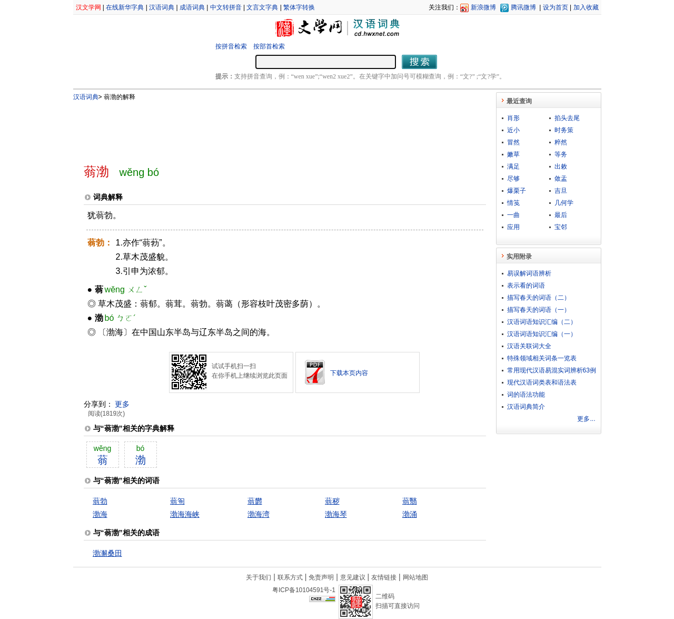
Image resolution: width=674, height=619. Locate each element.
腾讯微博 (523, 7)
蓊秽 (332, 501)
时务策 (563, 130)
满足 (513, 166)
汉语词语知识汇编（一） (542, 334)
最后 (560, 215)
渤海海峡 (185, 514)
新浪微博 (483, 7)
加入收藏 (586, 7)
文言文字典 (262, 7)
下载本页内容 (349, 373)
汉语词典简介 (526, 406)
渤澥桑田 (107, 553)
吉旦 (560, 190)
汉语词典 (161, 7)
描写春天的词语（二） (538, 297)
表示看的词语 (526, 285)
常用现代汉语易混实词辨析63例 (551, 370)
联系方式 (290, 577)
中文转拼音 (226, 7)
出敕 (560, 166)
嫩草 (513, 154)
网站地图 (415, 577)
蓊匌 (177, 501)
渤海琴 (336, 514)
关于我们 (258, 577)
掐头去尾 (567, 118)
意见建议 (352, 577)
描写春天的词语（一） (538, 309)
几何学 (563, 203)
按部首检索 (269, 46)
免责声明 (321, 577)
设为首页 (555, 7)
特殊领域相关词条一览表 (542, 358)
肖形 (513, 118)
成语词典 (192, 7)
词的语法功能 (526, 394)
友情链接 (384, 577)
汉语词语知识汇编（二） (542, 322)
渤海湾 (258, 514)
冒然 (513, 142)
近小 (513, 130)
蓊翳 (409, 501)
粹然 (560, 142)
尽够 (513, 178)
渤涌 (409, 514)
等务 (560, 154)
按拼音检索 (231, 46)
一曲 (513, 215)
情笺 (513, 203)
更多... (586, 419)
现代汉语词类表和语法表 (542, 382)
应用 (513, 227)
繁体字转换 (299, 7)
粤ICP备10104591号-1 (303, 590)
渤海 (100, 514)
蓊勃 (100, 501)
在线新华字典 (125, 7)
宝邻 (560, 227)
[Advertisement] (267, 128)
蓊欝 (254, 501)
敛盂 (560, 178)
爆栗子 (516, 190)
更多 (122, 404)
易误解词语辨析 (529, 273)
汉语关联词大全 (529, 346)
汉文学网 (88, 7)
